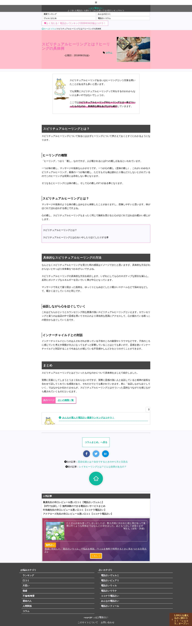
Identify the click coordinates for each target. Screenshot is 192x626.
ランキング (28, 575)
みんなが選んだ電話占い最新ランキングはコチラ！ (88, 417)
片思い (26, 585)
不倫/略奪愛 (28, 596)
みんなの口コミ (104, 14)
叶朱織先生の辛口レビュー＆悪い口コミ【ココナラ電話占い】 (74, 510)
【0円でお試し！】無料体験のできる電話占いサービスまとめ (74, 506)
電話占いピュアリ (110, 580)
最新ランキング (50, 14)
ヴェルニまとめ (50, 18)
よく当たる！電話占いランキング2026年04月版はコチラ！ (76, 23)
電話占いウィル (109, 585)
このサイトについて (88, 622)
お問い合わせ (107, 622)
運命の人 (27, 601)
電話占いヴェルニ (110, 575)
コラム (108, 53)
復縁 (25, 591)
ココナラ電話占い (110, 596)
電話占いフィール (110, 606)
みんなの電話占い (110, 601)
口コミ (26, 580)
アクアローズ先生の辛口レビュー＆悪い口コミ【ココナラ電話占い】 (78, 514)
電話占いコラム (104, 18)
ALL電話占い (96, 8)
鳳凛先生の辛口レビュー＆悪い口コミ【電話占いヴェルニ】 (73, 502)
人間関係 (27, 606)
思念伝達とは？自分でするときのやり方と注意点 (103, 462)
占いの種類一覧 (66, 400)
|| (172, 619)
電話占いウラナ (109, 591)
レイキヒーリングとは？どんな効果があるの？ (103, 466)
